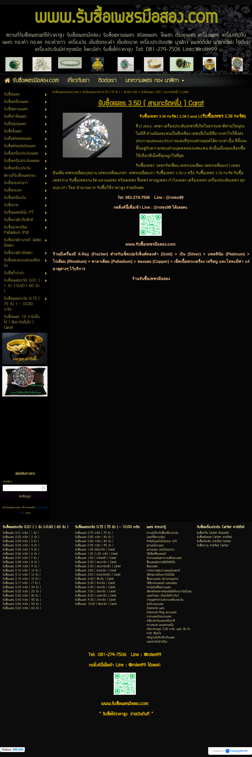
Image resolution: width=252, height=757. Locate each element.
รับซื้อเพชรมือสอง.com (65, 92)
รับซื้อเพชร (205, 173)
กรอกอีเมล (7, 482)
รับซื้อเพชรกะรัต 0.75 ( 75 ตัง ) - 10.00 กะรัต (110, 92)
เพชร (158, 126)
